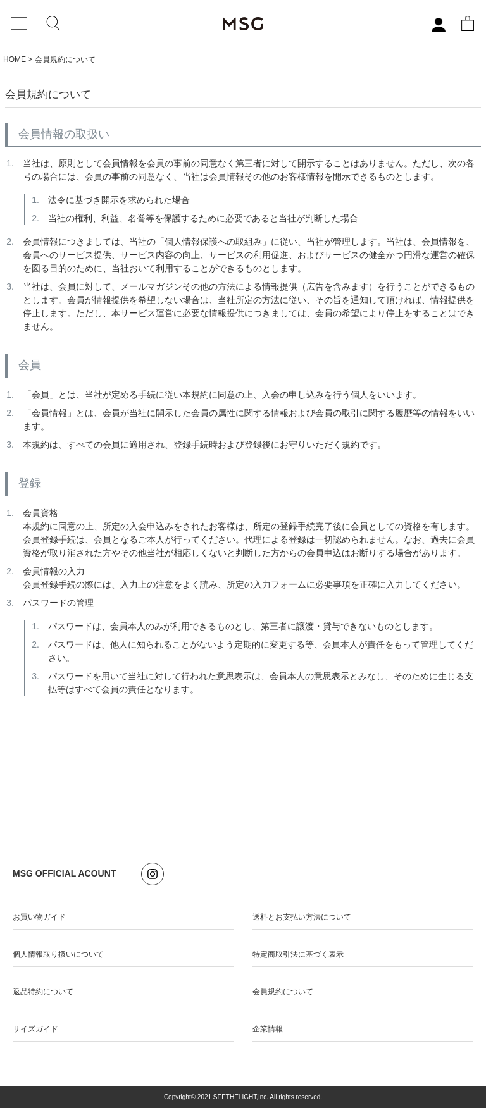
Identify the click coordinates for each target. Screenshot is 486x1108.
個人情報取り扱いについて (58, 954)
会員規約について (282, 991)
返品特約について (43, 991)
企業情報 (267, 1029)
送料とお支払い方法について (301, 917)
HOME (14, 59)
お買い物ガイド (39, 917)
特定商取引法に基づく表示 (298, 954)
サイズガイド (35, 1029)
